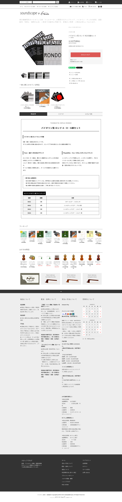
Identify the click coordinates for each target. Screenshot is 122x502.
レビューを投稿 (73, 74)
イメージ (61, 114)
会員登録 (80, 2)
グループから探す (41, 6)
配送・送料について (67, 466)
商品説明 (33, 114)
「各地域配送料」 (51, 311)
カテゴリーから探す (29, 6)
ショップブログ (66, 481)
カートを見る (86, 469)
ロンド (80, 27)
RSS (63, 484)
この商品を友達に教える (75, 78)
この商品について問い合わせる (77, 80)
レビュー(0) (88, 114)
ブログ (84, 6)
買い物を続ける (73, 83)
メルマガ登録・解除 (75, 6)
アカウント (72, 2)
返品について (73, 59)
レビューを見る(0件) (74, 72)
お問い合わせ (92, 6)
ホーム (21, 6)
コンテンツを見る (53, 6)
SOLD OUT (85, 55)
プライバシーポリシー (68, 475)
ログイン (89, 2)
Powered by (61, 497)
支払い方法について (67, 463)
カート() (98, 2)
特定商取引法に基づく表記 (76, 61)
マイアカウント (87, 460)
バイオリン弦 (74, 27)
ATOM (67, 484)
